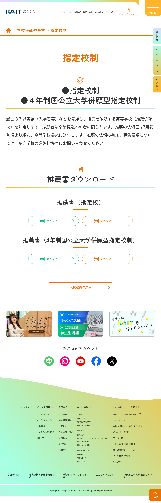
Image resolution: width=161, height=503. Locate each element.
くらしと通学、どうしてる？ (124, 455)
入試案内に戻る (80, 294)
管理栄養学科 (82, 469)
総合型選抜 (63, 425)
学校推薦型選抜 (65, 431)
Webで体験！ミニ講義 (121, 467)
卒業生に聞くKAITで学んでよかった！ (127, 437)
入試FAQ (62, 461)
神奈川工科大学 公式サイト (130, 485)
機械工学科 (81, 429)
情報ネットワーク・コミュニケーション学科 (92, 449)
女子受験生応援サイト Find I (124, 461)
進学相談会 (41, 437)
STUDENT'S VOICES (120, 431)
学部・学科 (85, 12)
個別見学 (40, 449)
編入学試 (62, 455)
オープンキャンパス (44, 431)
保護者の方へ (20, 485)
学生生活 (116, 449)
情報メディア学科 (83, 453)
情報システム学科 (83, 456)
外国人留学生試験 (66, 443)
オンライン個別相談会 (45, 443)
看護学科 (80, 466)
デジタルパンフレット (74, 485)
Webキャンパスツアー (121, 443)
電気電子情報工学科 (84, 433)
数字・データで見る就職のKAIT (125, 425)
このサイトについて (103, 485)
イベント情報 (64, 12)
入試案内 (75, 12)
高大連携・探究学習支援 (44, 485)
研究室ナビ (117, 473)
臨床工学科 (81, 472)
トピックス (24, 418)
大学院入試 (63, 449)
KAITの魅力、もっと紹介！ (102, 12)
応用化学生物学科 (83, 436)
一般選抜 (62, 437)
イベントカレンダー (126, 14)
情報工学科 (81, 446)
